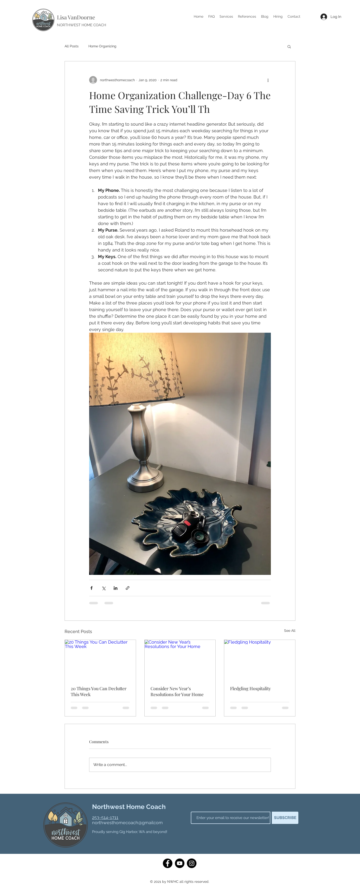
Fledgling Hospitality (250, 688)
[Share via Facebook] (91, 588)
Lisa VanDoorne (76, 17)
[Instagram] (191, 863)
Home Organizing (102, 46)
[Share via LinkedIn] (115, 588)
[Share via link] (127, 588)
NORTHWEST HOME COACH (81, 25)
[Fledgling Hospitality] (259, 660)
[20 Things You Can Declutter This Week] (100, 660)
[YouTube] (179, 863)
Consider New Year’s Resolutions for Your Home (177, 691)
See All (289, 631)
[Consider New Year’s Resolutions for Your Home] (180, 660)
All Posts (72, 46)
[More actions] (268, 80)
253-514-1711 (105, 817)
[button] (289, 46)
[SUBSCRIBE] (285, 818)
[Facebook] (167, 863)
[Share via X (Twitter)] (103, 588)
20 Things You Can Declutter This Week (98, 691)
